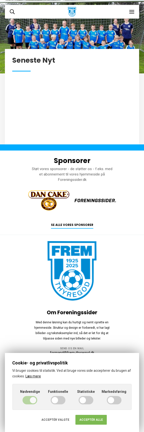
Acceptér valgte (55, 419)
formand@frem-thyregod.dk (72, 353)
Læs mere (33, 376)
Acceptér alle (91, 419)
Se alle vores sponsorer (72, 225)
